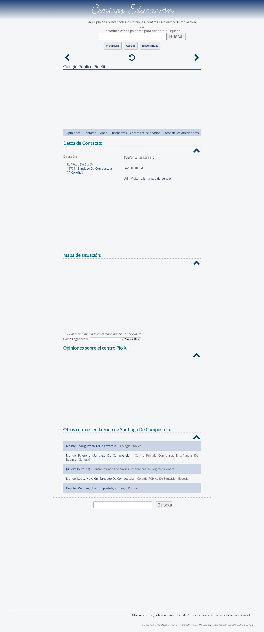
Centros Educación (132, 10)
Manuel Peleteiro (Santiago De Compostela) (98, 455)
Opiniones (73, 133)
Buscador (246, 615)
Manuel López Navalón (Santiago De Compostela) (100, 479)
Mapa (103, 133)
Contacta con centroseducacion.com (212, 615)
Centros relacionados (145, 133)
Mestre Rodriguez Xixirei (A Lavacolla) (92, 446)
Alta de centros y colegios (148, 615)
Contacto (90, 133)
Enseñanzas (150, 45)
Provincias (113, 45)
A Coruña (75, 172)
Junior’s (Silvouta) (78, 469)
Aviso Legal (177, 615)
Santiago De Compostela (95, 168)
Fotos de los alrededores (181, 133)
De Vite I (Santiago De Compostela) (90, 488)
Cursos (130, 45)
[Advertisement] (132, 98)
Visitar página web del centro (151, 179)
